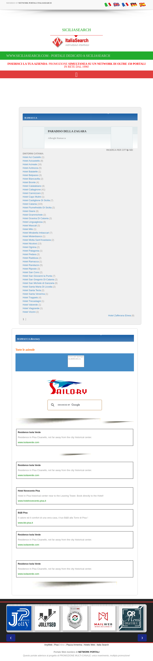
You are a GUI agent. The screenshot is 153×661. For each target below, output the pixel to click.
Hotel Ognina (29, 247)
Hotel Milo (28, 229)
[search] (74, 405)
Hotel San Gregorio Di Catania (38, 279)
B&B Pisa (23, 512)
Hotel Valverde (30, 304)
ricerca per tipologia (76, 357)
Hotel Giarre (29, 211)
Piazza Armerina (74, 645)
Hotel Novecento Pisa (29, 491)
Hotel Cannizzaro (32, 193)
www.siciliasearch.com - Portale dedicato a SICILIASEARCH (58, 56)
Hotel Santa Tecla (32, 290)
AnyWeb (48, 645)
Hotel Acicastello (31, 160)
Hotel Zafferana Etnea (119, 315)
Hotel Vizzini (29, 312)
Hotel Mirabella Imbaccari (36, 232)
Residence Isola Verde (29, 432)
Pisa (56, 645)
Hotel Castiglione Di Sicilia (36, 200)
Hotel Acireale (30, 164)
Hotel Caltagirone (32, 189)
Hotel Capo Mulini (32, 196)
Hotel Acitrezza (30, 168)
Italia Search (103, 645)
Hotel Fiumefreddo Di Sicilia (37, 207)
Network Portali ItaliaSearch (35, 3)
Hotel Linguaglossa (33, 222)
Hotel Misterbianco (32, 236)
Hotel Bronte (29, 182)
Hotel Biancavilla (31, 178)
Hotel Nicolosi (30, 243)
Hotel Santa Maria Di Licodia (37, 286)
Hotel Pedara (29, 254)
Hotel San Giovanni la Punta (37, 276)
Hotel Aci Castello (32, 157)
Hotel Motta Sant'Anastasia (37, 240)
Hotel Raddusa (30, 258)
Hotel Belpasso (30, 175)
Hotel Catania (30, 204)
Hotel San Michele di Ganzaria (38, 283)
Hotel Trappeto (30, 297)
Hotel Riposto (30, 268)
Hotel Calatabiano (32, 186)
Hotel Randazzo (31, 265)
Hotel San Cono (31, 272)
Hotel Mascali (30, 225)
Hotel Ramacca (31, 261)
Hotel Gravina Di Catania (36, 218)
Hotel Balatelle (30, 171)
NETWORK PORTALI (88, 652)
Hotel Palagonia (31, 250)
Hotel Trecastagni (32, 301)
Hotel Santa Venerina (34, 294)
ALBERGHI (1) (76, 359)
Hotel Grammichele (33, 214)
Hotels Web (89, 645)
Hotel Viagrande (31, 308)
